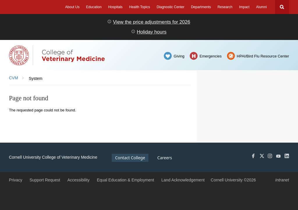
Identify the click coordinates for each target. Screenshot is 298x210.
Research (224, 7)
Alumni (261, 7)
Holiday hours (151, 32)
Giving (179, 56)
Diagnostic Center (170, 7)
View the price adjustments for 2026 (151, 22)
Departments (201, 7)
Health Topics (139, 7)
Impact (244, 7)
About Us (72, 7)
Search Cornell (282, 7)
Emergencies (211, 56)
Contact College (130, 157)
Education (94, 7)
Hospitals (115, 7)
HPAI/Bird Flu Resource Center (263, 56)
